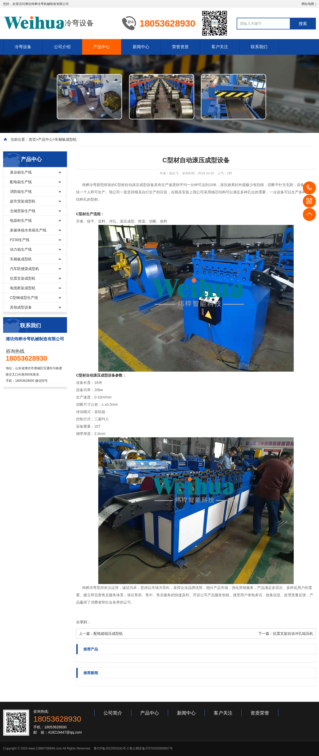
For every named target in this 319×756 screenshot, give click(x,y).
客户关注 (219, 47)
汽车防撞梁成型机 (24, 269)
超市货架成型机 (22, 201)
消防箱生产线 (21, 191)
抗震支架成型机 (22, 278)
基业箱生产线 (21, 172)
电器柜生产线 (21, 220)
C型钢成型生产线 (24, 298)
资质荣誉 (259, 713)
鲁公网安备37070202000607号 (151, 748)
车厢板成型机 (66, 139)
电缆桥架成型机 (22, 288)
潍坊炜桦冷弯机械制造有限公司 (47, 4)
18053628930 (309, 187)
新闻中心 (141, 47)
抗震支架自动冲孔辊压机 (293, 633)
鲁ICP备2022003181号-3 (111, 748)
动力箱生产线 (21, 249)
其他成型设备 (21, 307)
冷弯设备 (23, 47)
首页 (32, 139)
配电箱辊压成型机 (108, 633)
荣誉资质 (180, 47)
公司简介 (112, 713)
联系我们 (259, 47)
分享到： (83, 622)
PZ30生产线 (19, 240)
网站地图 (308, 4)
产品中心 (101, 47)
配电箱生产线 (21, 182)
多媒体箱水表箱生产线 (28, 230)
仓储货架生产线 (22, 211)
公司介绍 (62, 47)
